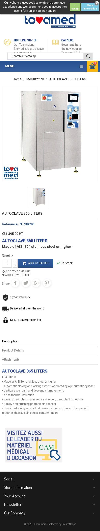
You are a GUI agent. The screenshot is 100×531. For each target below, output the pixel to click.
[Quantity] (7, 263)
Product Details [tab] (13, 350)
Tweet (26, 283)
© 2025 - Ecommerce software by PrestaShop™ (50, 524)
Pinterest (47, 283)
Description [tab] (10, 341)
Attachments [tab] (11, 359)
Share (15, 283)
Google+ (36, 283)
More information (90, 7)
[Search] (50, 56)
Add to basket (35, 263)
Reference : (10, 224)
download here (71, 44)
